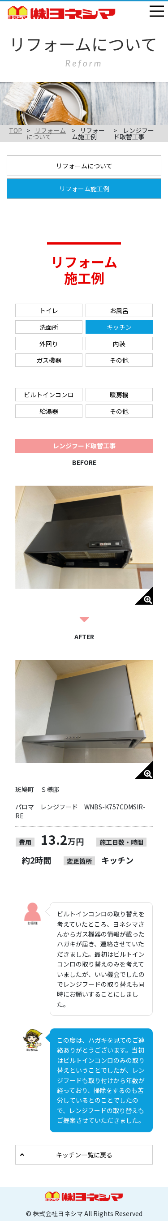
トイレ (48, 310)
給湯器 (48, 411)
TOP (15, 130)
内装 (119, 343)
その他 (119, 360)
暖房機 (119, 394)
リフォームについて (46, 133)
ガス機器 (48, 360)
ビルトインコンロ (49, 394)
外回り (48, 343)
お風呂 (119, 310)
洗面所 (48, 326)
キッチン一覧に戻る (84, 1154)
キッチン (119, 326)
